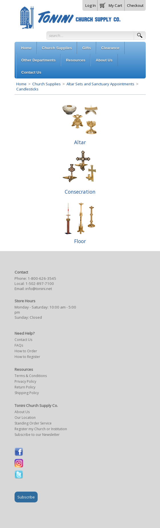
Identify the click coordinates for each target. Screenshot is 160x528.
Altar (80, 142)
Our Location (25, 417)
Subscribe (26, 497)
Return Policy (25, 387)
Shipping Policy (27, 392)
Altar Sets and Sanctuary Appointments (100, 83)
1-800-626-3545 (42, 278)
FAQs (19, 345)
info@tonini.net (38, 288)
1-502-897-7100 (39, 283)
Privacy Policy (25, 381)
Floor (80, 241)
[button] (111, 4)
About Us (22, 411)
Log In (90, 5)
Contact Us (23, 339)
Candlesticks (27, 89)
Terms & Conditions (31, 375)
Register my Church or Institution (41, 428)
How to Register (27, 356)
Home (21, 83)
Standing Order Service (33, 423)
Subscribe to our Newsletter (37, 434)
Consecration (80, 191)
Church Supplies (46, 83)
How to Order (26, 351)
